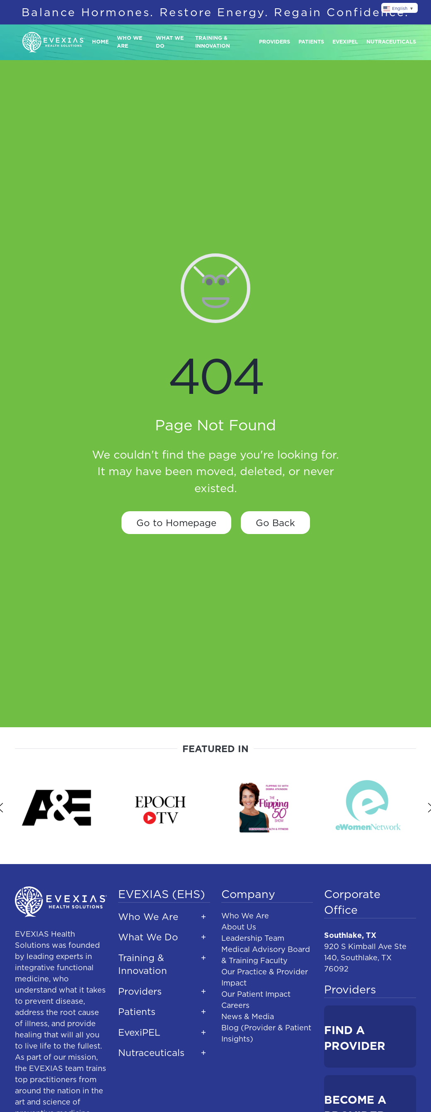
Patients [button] (311, 41)
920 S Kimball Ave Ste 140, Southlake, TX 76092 (365, 957)
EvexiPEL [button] (139, 1032)
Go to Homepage (176, 522)
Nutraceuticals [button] (391, 41)
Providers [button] (274, 41)
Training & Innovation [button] (212, 41)
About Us (238, 927)
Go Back (275, 522)
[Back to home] (53, 42)
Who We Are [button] (129, 41)
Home (100, 41)
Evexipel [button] (345, 41)
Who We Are (245, 915)
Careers (235, 1005)
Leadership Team (252, 938)
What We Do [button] (170, 41)
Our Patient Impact (256, 994)
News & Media (247, 1016)
